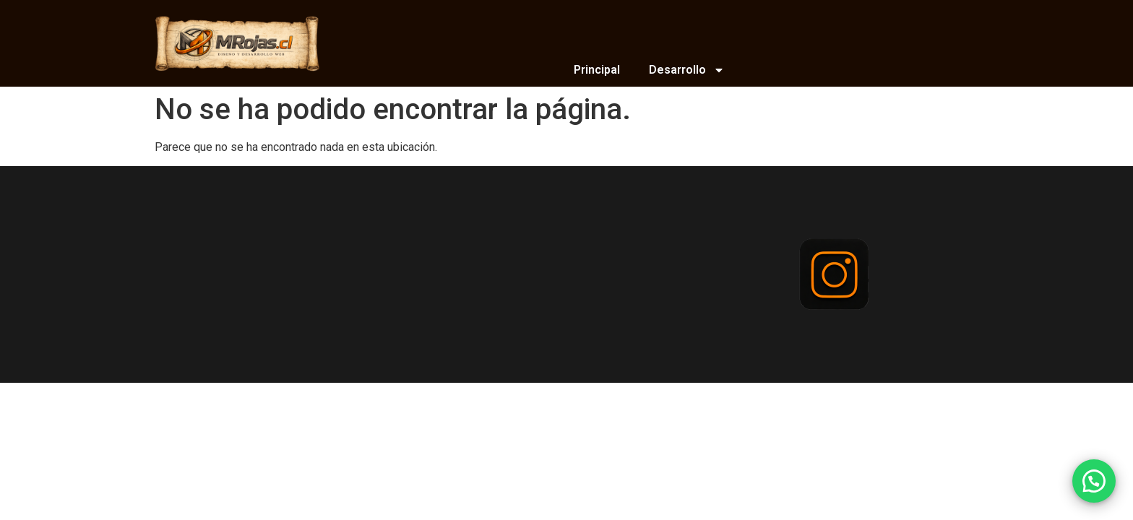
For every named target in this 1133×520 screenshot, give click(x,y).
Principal (597, 70)
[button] (1094, 481)
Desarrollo (687, 70)
